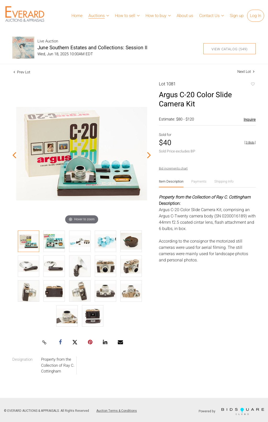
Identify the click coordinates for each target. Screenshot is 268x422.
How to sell (125, 16)
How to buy (156, 16)
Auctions (96, 16)
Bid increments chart (173, 168)
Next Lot (245, 71)
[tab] (171, 183)
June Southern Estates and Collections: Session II (92, 47)
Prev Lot (22, 72)
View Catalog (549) (229, 49)
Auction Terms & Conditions (116, 410)
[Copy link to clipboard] (44, 342)
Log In (255, 16)
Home (76, 16)
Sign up (237, 16)
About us (185, 16)
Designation (22, 359)
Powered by (231, 411)
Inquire (250, 119)
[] (250, 142)
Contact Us (209, 16)
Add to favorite (252, 84)
